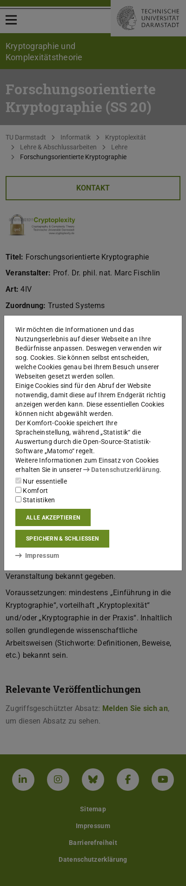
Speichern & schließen (62, 538)
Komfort (31, 490)
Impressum (37, 555)
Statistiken (35, 500)
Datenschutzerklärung (121, 469)
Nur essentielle (41, 481)
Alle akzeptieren (53, 517)
